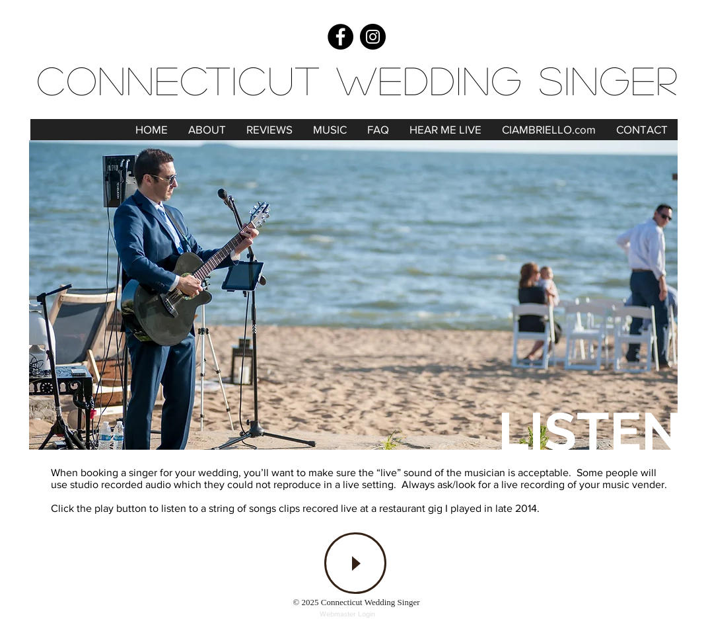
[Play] (355, 563)
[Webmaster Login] (347, 614)
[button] (329, 129)
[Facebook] (340, 37)
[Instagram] (373, 37)
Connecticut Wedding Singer (357, 79)
